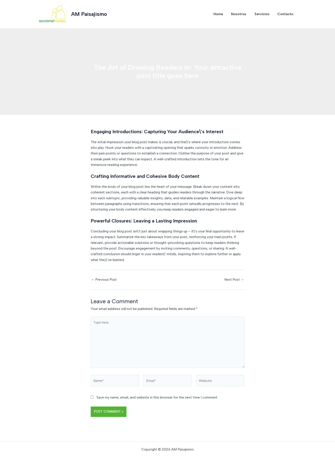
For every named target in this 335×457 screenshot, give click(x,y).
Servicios (263, 14)
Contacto (286, 14)
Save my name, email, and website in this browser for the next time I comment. (157, 398)
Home (222, 14)
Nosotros (241, 14)
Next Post (234, 279)
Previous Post (104, 279)
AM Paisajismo (89, 14)
